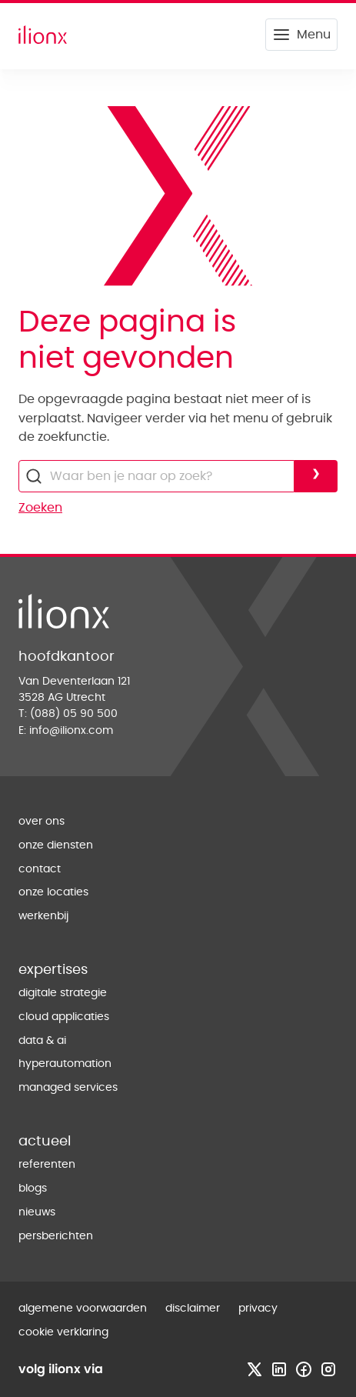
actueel (44, 1142)
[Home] (42, 34)
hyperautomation (64, 1064)
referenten (46, 1164)
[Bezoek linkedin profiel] (279, 1369)
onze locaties (53, 892)
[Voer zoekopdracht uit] (316, 476)
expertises (53, 970)
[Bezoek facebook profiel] (303, 1369)
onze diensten (55, 845)
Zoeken (40, 508)
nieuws (36, 1212)
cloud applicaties (63, 1017)
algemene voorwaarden (82, 1308)
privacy (258, 1308)
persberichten (55, 1236)
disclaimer (192, 1308)
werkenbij (43, 916)
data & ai (42, 1040)
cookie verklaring (63, 1332)
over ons (41, 821)
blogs (32, 1188)
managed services (68, 1087)
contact (39, 869)
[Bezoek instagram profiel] (328, 1369)
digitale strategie (62, 993)
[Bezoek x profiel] (254, 1369)
